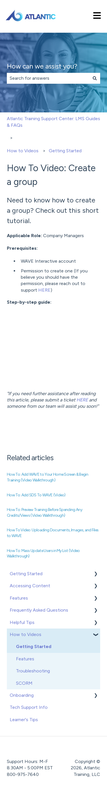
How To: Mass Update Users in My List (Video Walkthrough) (43, 553)
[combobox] (48, 78)
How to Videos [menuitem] (25, 634)
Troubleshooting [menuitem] (33, 671)
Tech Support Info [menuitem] (29, 707)
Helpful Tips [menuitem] (22, 622)
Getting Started (65, 150)
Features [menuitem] (19, 598)
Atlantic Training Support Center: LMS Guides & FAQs (53, 122)
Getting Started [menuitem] (26, 573)
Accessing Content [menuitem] (30, 585)
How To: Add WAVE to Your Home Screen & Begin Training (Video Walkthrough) (47, 477)
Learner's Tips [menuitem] (24, 719)
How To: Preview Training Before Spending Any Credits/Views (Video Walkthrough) (44, 512)
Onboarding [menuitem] (22, 695)
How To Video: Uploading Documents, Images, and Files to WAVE (52, 533)
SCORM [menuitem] (24, 683)
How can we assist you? (42, 66)
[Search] (94, 78)
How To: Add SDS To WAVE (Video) (36, 495)
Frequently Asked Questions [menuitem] (39, 610)
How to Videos (23, 150)
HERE (44, 290)
